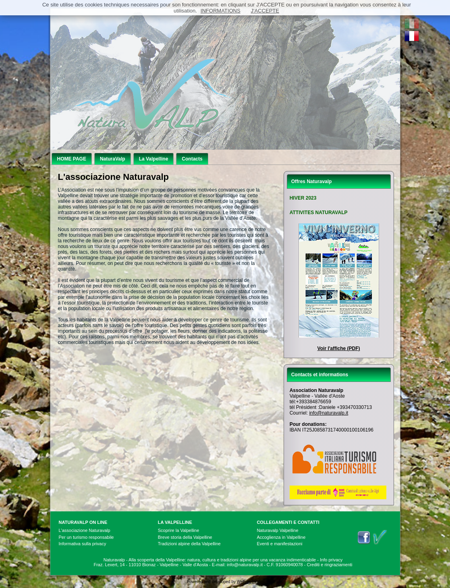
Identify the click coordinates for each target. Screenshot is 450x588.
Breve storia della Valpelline (185, 537)
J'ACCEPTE (265, 11)
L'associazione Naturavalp (84, 530)
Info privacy (331, 559)
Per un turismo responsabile (86, 537)
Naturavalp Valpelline (277, 530)
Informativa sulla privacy (82, 543)
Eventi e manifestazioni (279, 543)
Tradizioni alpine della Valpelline (189, 543)
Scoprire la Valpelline (178, 530)
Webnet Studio (250, 582)
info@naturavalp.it (328, 413)
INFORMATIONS (221, 11)
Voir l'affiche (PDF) (338, 348)
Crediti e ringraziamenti (329, 564)
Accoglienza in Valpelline (281, 537)
